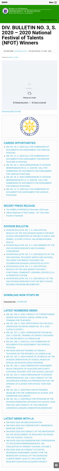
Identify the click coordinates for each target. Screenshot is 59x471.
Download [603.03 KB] (11, 112)
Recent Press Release (19, 205)
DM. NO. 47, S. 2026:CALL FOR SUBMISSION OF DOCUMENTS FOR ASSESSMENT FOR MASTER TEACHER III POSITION (27, 159)
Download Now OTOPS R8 (21, 295)
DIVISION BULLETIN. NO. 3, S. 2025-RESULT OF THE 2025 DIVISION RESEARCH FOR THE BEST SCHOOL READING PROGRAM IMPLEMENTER (29, 282)
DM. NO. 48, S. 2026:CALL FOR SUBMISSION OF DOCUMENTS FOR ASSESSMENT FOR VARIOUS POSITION (28, 150)
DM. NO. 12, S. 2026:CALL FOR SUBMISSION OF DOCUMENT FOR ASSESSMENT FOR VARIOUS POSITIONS (27, 192)
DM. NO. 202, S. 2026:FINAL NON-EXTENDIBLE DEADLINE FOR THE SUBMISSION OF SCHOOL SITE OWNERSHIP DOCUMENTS (29, 393)
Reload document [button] (20, 102)
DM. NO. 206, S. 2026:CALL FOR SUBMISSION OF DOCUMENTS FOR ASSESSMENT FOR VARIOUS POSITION (28, 345)
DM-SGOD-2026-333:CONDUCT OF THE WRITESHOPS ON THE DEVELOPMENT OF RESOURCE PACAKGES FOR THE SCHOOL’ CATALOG (30, 435)
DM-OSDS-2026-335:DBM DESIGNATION (24, 422)
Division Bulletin (20, 51)
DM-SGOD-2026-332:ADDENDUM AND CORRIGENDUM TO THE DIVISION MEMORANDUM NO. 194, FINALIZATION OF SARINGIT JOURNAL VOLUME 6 (30, 444)
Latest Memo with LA (19, 418)
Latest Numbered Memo (20, 310)
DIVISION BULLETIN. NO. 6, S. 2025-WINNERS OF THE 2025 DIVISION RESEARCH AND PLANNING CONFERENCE (30, 248)
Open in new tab (39, 102)
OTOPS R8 (22, 302)
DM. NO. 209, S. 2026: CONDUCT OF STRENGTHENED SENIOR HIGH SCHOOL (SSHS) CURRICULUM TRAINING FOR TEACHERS (30, 317)
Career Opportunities (19, 143)
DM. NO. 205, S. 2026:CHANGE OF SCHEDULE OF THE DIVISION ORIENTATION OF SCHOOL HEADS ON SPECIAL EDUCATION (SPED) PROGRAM (30, 360)
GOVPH (4, 2)
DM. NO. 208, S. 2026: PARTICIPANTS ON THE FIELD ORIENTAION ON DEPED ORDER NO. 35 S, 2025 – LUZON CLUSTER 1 (29, 326)
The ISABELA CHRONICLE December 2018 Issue (27, 210)
